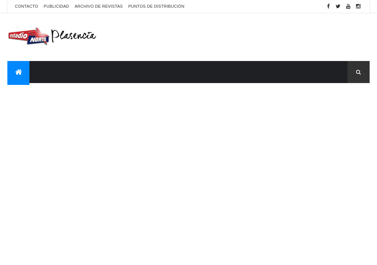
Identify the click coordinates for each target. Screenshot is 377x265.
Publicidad (56, 6)
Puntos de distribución (156, 6)
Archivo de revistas (99, 6)
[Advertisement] (236, 37)
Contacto (26, 6)
